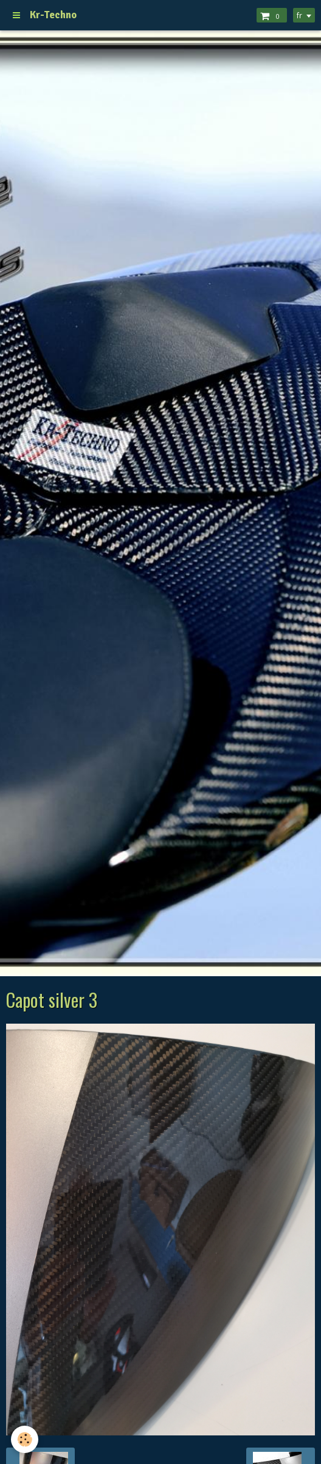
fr (299, 15)
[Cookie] (24, 1439)
